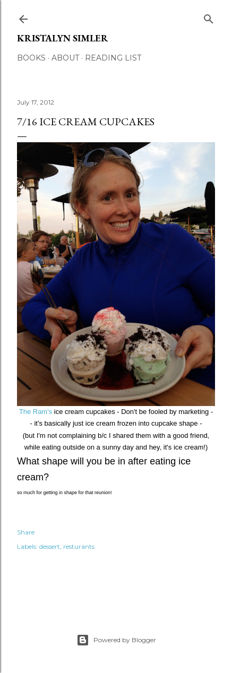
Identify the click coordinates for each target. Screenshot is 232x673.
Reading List (113, 58)
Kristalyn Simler (62, 38)
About (65, 58)
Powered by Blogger (116, 640)
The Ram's (35, 412)
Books (31, 58)
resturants (78, 546)
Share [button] (26, 532)
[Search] (208, 16)
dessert (49, 546)
